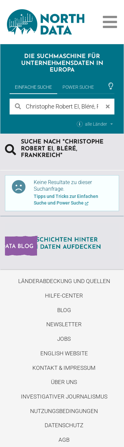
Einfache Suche (33, 87)
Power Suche (78, 87)
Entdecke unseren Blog (62, 241)
